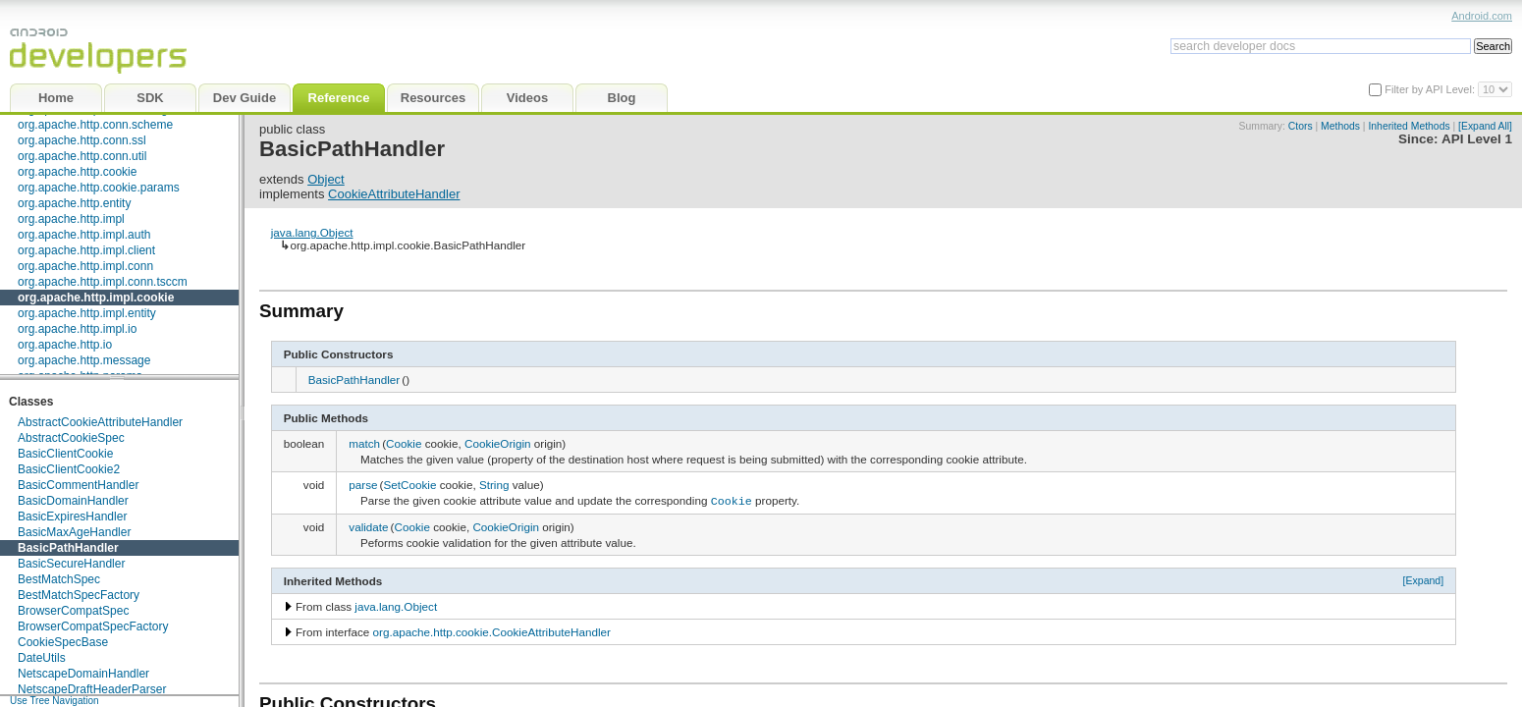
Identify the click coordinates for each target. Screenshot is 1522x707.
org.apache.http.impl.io (77, 329)
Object (326, 179)
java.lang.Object (312, 232)
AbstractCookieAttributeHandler (100, 422)
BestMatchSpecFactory (78, 595)
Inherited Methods (1408, 126)
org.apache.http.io (65, 345)
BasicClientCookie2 (69, 469)
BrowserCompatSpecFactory (93, 626)
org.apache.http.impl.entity (87, 313)
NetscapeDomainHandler (83, 673)
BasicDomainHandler (73, 501)
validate (368, 525)
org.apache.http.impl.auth (84, 235)
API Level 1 (1476, 139)
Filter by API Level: (1431, 89)
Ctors (1300, 126)
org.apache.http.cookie (77, 172)
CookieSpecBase (63, 642)
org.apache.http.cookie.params (99, 187)
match (364, 443)
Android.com (1481, 16)
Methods (1340, 126)
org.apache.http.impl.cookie (96, 297)
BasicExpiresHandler (72, 516)
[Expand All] (1485, 126)
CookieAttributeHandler (394, 194)
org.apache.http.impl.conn (85, 266)
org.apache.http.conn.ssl (82, 140)
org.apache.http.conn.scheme (95, 125)
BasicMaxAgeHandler (74, 532)
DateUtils (42, 658)
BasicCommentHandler (78, 485)
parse (363, 484)
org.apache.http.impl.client (86, 250)
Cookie (403, 443)
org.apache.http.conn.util (82, 156)
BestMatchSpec (59, 579)
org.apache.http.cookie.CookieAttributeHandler (492, 630)
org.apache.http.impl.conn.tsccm (103, 282)
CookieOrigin (497, 443)
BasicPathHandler (68, 548)
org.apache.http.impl (71, 219)
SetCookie (409, 484)
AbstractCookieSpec (71, 438)
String (494, 484)
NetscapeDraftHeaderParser (92, 689)
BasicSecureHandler (71, 564)
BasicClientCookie (65, 454)
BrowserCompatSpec (73, 611)
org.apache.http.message (84, 360)
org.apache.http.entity (74, 203)
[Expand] (1423, 578)
